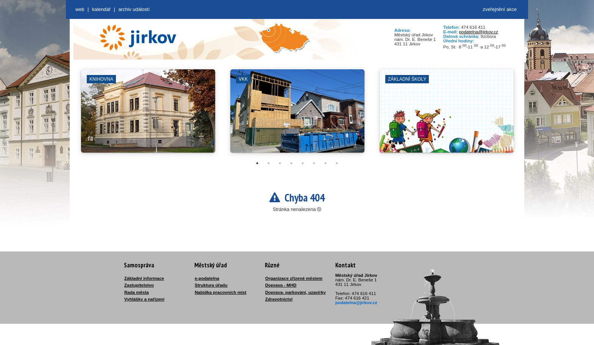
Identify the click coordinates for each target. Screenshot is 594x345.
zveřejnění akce (500, 9)
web (79, 9)
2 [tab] (268, 163)
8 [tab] (337, 163)
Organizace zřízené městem (293, 278)
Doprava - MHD (281, 285)
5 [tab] (302, 163)
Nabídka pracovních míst (220, 292)
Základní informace (144, 278)
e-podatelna (207, 278)
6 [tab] (314, 163)
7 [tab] (325, 163)
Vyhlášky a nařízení (144, 299)
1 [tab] (257, 163)
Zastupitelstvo (139, 285)
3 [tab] (280, 163)
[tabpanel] (148, 115)
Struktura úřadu (211, 285)
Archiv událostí (134, 9)
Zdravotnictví (278, 299)
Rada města (136, 292)
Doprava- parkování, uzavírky (295, 292)
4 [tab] (291, 163)
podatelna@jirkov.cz (478, 32)
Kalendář (101, 9)
